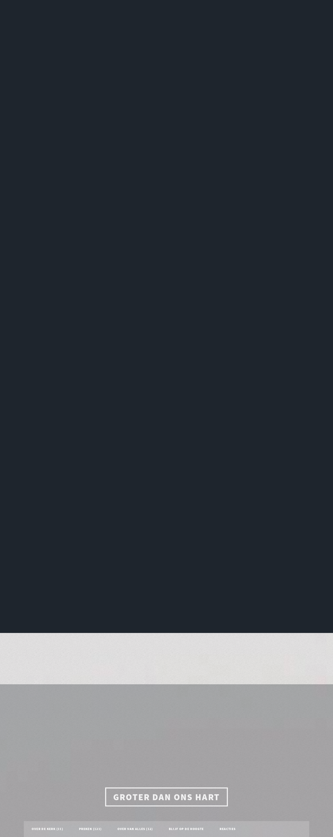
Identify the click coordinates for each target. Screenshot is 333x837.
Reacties (228, 570)
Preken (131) (90, 570)
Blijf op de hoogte (186, 570)
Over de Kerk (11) (47, 570)
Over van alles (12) (135, 570)
